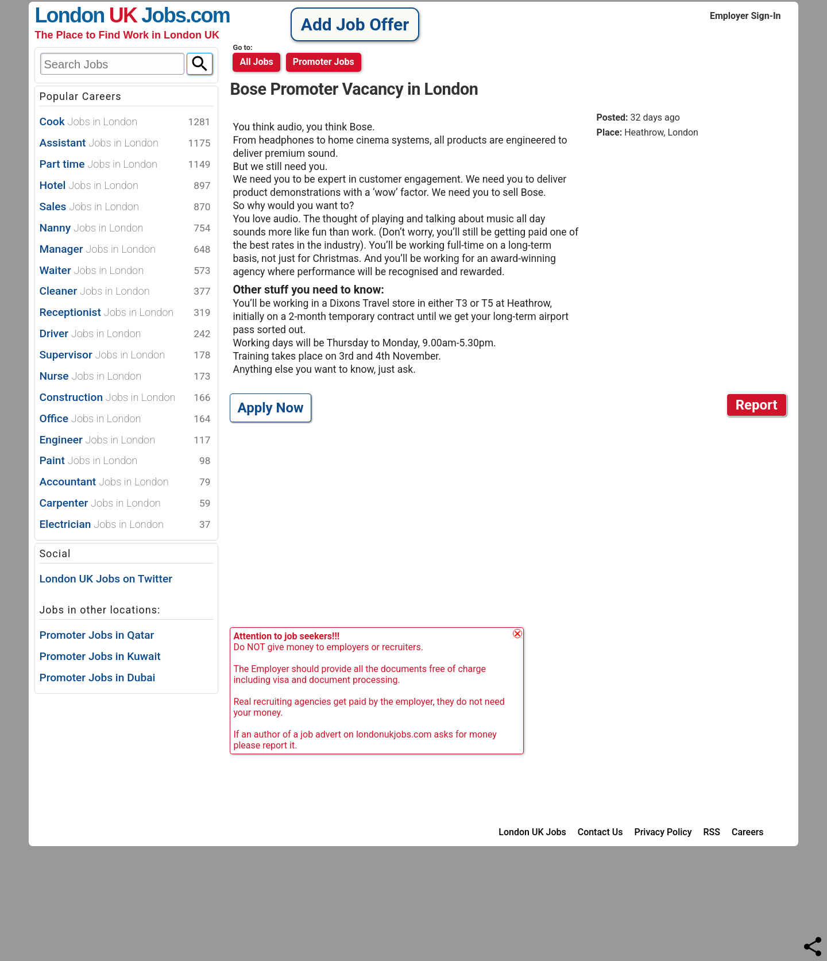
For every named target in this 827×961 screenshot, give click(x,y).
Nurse (124, 376)
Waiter (124, 271)
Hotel (124, 186)
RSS (712, 832)
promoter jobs (323, 61)
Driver (124, 334)
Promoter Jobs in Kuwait (99, 656)
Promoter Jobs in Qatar (96, 635)
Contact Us (600, 832)
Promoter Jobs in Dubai (97, 677)
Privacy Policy (662, 832)
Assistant (124, 143)
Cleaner (124, 291)
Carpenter (124, 503)
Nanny (124, 228)
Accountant (124, 482)
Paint (124, 461)
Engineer (124, 440)
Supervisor (124, 355)
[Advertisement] (693, 235)
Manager (124, 249)
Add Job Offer (355, 24)
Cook (124, 122)
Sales (124, 207)
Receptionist (124, 313)
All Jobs (256, 61)
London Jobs (110, 15)
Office (124, 419)
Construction (124, 398)
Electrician (124, 524)
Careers (748, 832)
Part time (124, 164)
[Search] (199, 64)
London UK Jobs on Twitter (105, 578)
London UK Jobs (532, 832)
